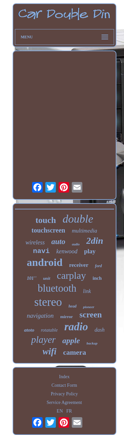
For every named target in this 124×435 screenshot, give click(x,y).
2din (94, 241)
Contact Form (64, 385)
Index (64, 376)
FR (69, 411)
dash (99, 330)
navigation (40, 315)
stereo (48, 302)
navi (41, 251)
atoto (29, 330)
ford (98, 266)
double (77, 219)
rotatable (49, 330)
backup (92, 343)
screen (90, 314)
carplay (71, 275)
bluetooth (57, 288)
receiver (78, 265)
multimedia (84, 231)
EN (60, 411)
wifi (50, 351)
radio (76, 327)
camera (74, 352)
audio (75, 244)
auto (58, 241)
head (72, 306)
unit (46, 278)
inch (97, 278)
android (44, 262)
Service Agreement (64, 402)
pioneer (88, 307)
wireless (35, 242)
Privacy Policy (64, 393)
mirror (66, 316)
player (43, 339)
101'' (31, 278)
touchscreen (48, 230)
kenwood (66, 251)
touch (45, 220)
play (90, 251)
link (87, 291)
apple (71, 340)
